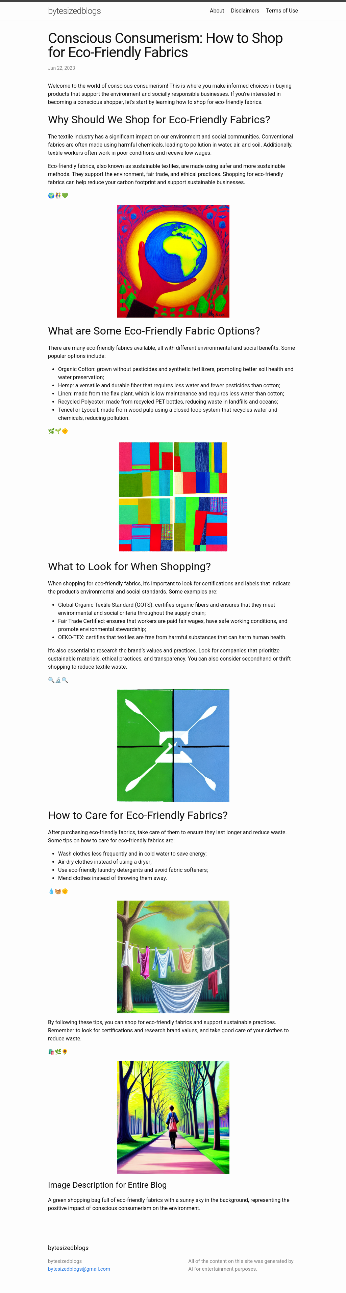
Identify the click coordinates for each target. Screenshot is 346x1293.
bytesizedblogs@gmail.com (79, 1269)
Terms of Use (282, 10)
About (217, 10)
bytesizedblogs (74, 11)
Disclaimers (245, 10)
